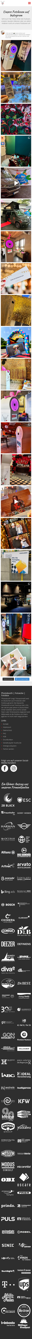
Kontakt (5, 724)
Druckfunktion (8, 740)
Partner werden (8, 749)
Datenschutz (7, 730)
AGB (4, 736)
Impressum (7, 727)
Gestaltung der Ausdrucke (12, 743)
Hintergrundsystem (9, 746)
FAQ (4, 733)
